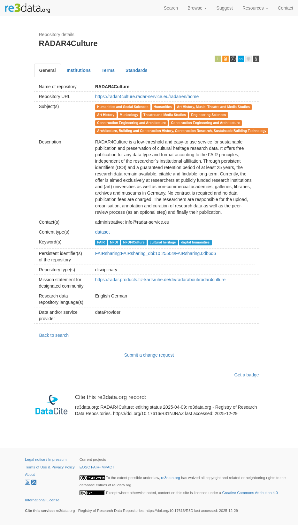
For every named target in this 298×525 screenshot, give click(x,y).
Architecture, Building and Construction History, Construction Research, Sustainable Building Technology (181, 131)
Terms (108, 70)
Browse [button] (197, 8)
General (47, 70)
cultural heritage (163, 242)
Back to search (54, 335)
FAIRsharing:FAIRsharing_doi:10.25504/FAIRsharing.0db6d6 (155, 253)
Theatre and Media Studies (164, 115)
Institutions (79, 70)
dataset (102, 232)
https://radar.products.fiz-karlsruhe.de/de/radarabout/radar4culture (160, 279)
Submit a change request (149, 355)
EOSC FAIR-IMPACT (97, 467)
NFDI (114, 242)
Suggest (225, 8)
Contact (285, 8)
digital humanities (195, 242)
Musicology (129, 115)
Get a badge (246, 374)
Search (171, 8)
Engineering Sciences (208, 115)
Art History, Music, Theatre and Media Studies (213, 107)
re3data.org (171, 477)
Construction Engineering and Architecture (131, 123)
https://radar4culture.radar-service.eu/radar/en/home (147, 96)
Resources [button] (255, 8)
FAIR (101, 242)
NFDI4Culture (133, 242)
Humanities (163, 107)
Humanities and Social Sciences (122, 107)
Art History (105, 115)
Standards (136, 70)
